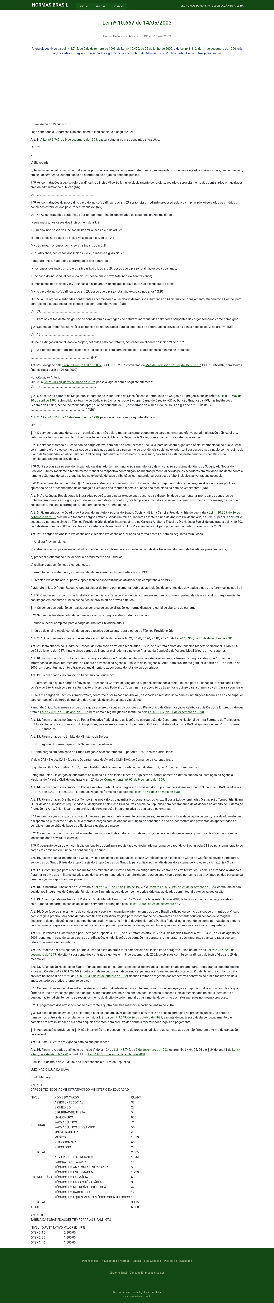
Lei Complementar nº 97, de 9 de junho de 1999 (131, 779)
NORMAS (118, 6)
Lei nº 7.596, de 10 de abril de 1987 (64, 712)
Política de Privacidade (178, 1261)
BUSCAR (101, 6)
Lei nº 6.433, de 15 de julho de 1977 (118, 887)
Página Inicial (90, 1261)
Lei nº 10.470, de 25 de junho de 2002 (146, 48)
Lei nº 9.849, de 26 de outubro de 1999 (101, 976)
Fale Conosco (152, 1261)
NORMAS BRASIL (50, 5)
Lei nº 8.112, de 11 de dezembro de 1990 (208, 48)
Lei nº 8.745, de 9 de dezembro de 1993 (89, 48)
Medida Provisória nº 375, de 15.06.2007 (173, 365)
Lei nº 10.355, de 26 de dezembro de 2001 (204, 638)
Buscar (137, 1261)
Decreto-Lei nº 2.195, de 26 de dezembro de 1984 (182, 887)
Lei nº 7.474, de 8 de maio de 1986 (157, 792)
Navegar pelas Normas (116, 1261)
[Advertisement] (137, 92)
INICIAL (84, 6)
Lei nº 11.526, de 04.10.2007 (81, 365)
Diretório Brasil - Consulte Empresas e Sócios (137, 1272)
